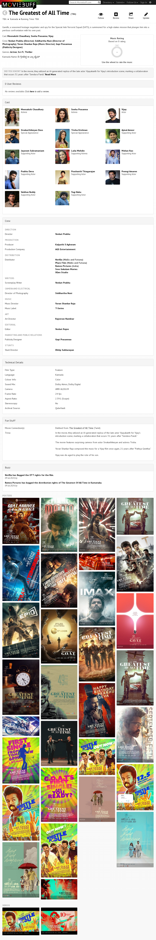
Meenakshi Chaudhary (18, 36)
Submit (120, 2)
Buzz (7, 467)
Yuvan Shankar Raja (65, 303)
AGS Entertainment (65, 249)
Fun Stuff (10, 420)
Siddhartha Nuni (63, 293)
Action (13, 52)
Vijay (50, 36)
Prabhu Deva (27, 171)
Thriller (28, 52)
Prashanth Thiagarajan (83, 171)
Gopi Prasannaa (63, 339)
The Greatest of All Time (39, 12)
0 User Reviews (13, 83)
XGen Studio (61, 272)
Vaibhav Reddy (28, 192)
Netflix (58, 259)
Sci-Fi (21, 52)
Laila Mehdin (78, 150)
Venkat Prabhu (62, 234)
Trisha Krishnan (79, 130)
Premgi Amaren (129, 171)
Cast (7, 102)
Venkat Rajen (62, 329)
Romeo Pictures (63, 266)
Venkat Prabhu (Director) (21, 40)
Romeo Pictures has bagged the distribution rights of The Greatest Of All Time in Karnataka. (53, 482)
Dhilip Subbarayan (64, 350)
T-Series (59, 308)
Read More (50, 74)
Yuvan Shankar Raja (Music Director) (36, 44)
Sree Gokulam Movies (66, 269)
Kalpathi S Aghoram (65, 244)
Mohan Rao (127, 150)
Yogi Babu (76, 192)
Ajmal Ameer (128, 130)
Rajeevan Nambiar (64, 318)
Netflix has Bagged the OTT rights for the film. (29, 475)
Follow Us (132, 2)
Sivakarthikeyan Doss (32, 130)
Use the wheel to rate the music (117, 62)
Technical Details (14, 362)
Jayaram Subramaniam (32, 150)
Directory (108, 2)
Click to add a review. (37, 91)
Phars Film (60, 262)
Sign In (143, 2)
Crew (7, 220)
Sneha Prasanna (39, 36)
